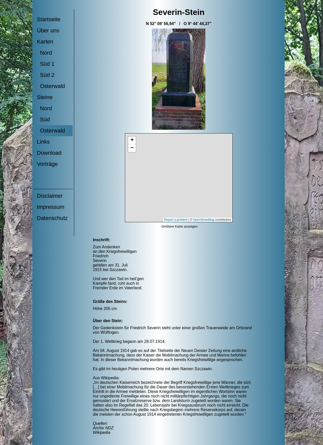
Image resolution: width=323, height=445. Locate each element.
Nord (44, 53)
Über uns (48, 30)
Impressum (50, 207)
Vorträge (47, 164)
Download (49, 153)
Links (43, 142)
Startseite (48, 19)
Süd (43, 119)
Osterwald (51, 86)
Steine (44, 97)
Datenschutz (52, 218)
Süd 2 (46, 75)
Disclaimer (50, 196)
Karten (45, 41)
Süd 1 (46, 64)
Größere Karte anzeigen (180, 226)
